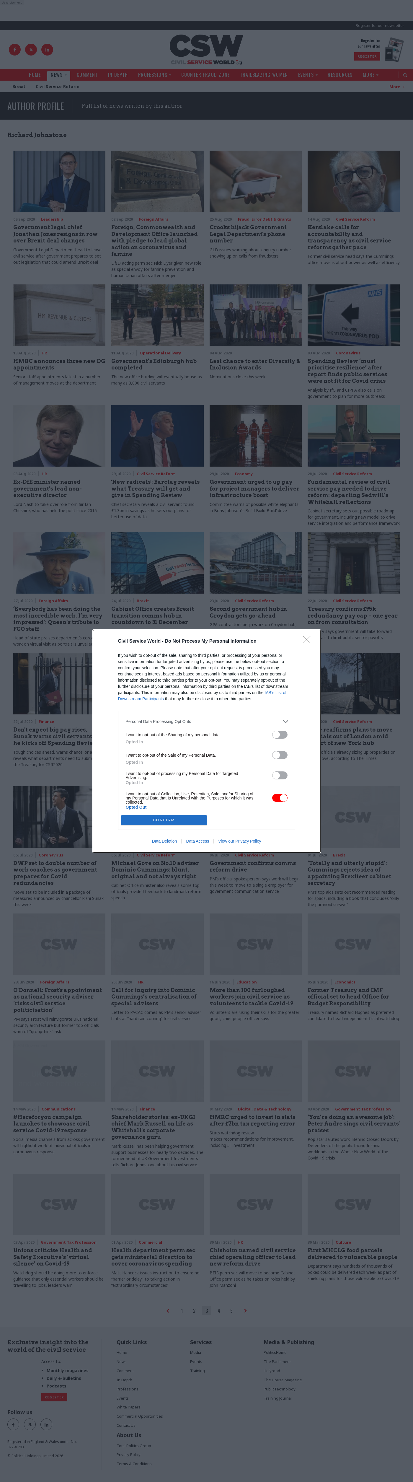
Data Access (197, 841)
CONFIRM (164, 820)
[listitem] (207, 722)
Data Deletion (164, 841)
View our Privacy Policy (239, 841)
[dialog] (206, 741)
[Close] (308, 641)
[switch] (280, 735)
